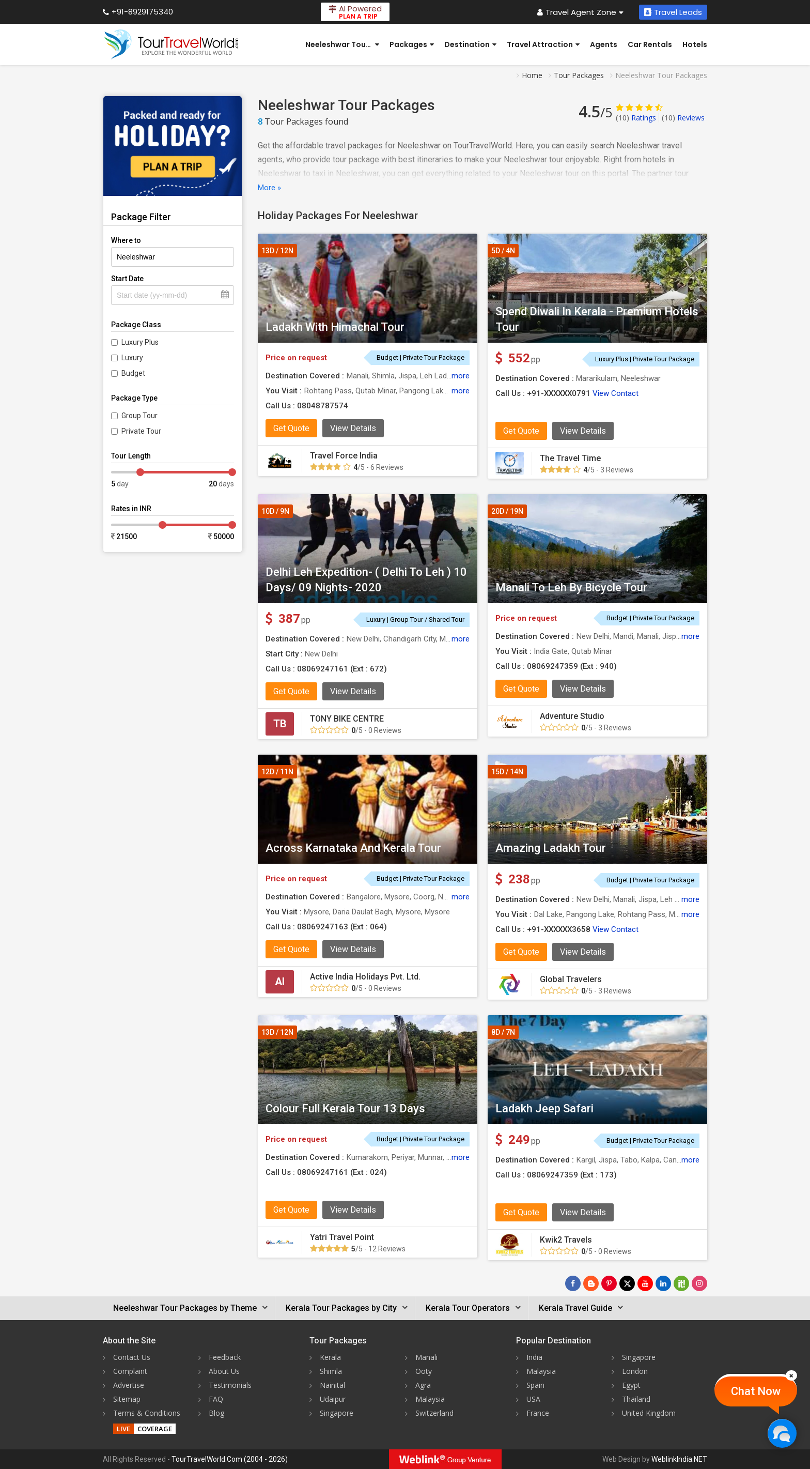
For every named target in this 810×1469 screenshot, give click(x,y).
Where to (126, 240)
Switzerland (434, 1413)
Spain (535, 1385)
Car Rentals (650, 44)
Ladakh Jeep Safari (544, 1108)
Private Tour (141, 431)
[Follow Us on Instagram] (699, 1283)
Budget (133, 373)
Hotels (694, 44)
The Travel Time (570, 458)
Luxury (132, 358)
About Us (224, 1371)
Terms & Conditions (146, 1413)
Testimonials (230, 1385)
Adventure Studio (572, 716)
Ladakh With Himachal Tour (335, 326)
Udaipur (333, 1399)
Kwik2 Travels (566, 1240)
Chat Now (756, 1391)
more (460, 375)
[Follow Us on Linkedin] (663, 1283)
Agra (423, 1385)
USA (533, 1399)
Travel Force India (344, 456)
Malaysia (430, 1399)
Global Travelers (571, 979)
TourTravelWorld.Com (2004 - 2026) (230, 1459)
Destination (470, 44)
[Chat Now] (781, 1433)
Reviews (683, 118)
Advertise (128, 1385)
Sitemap (127, 1399)
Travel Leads (673, 12)
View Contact (615, 393)
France (537, 1413)
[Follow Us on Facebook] (573, 1283)
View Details (353, 428)
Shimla (331, 1371)
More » (269, 187)
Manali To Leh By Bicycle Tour (571, 587)
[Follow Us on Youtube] (645, 1283)
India (534, 1357)
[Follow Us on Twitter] (627, 1283)
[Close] (791, 1375)
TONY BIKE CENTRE (347, 719)
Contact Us (131, 1357)
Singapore (336, 1413)
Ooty (423, 1371)
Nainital (332, 1385)
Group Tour (139, 415)
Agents (603, 44)
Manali (426, 1357)
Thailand (636, 1399)
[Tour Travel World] (171, 44)
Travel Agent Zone (580, 12)
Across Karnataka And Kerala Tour (353, 847)
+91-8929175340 (138, 11)
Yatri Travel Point (342, 1237)
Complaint (130, 1371)
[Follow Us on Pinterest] (609, 1283)
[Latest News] (591, 1283)
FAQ (216, 1399)
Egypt (631, 1385)
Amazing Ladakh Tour (550, 847)
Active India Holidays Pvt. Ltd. (365, 977)
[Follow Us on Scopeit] (681, 1283)
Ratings (636, 118)
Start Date (127, 278)
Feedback (225, 1357)
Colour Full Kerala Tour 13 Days (345, 1108)
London (635, 1371)
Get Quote (291, 428)
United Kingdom (649, 1413)
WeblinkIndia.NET (679, 1459)
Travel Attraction (543, 44)
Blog (216, 1413)
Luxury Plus (140, 342)
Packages (412, 44)
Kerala (330, 1357)
